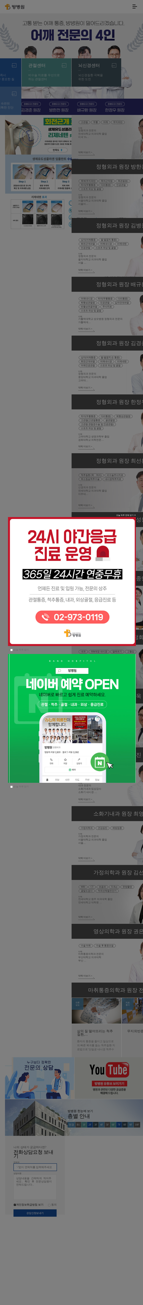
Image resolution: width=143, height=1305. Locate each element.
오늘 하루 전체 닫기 (122, 618)
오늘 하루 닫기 (24, 683)
